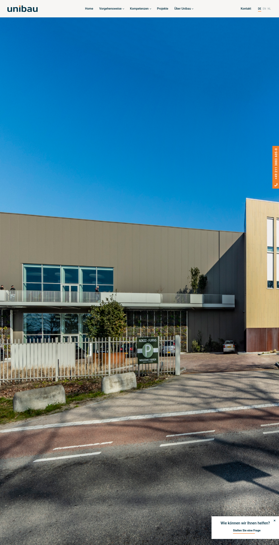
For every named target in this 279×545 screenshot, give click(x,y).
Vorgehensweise (110, 8)
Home (89, 8)
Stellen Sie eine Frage (246, 530)
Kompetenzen (139, 8)
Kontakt (246, 8)
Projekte (162, 8)
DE (259, 8)
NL (269, 8)
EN (264, 8)
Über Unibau (182, 8)
